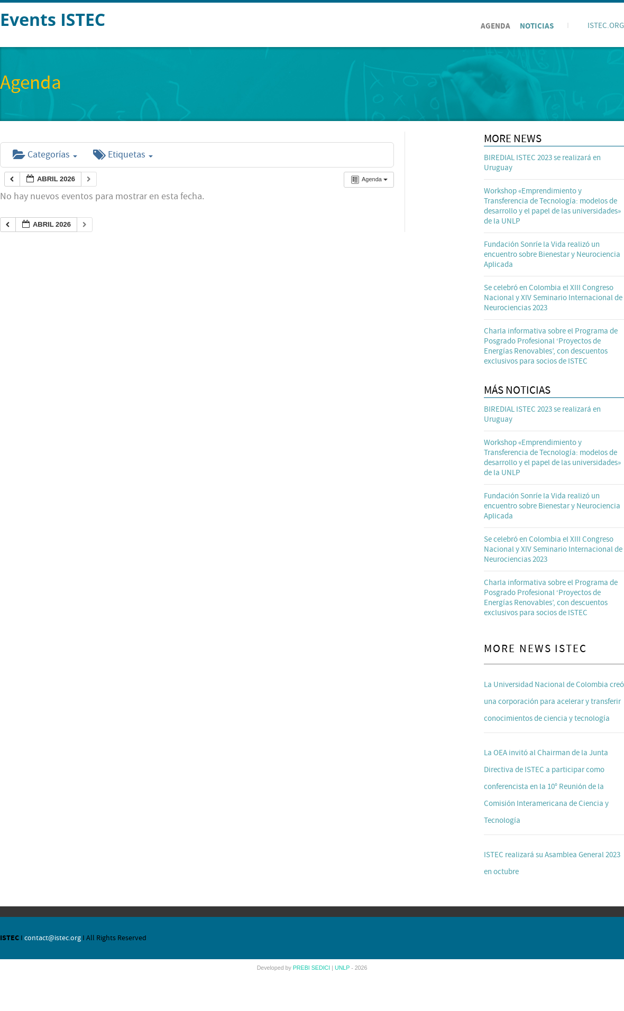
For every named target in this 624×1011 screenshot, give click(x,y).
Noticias (537, 26)
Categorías (45, 155)
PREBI (302, 967)
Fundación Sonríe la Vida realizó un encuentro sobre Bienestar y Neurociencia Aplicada (552, 254)
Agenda (495, 26)
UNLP (343, 967)
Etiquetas (123, 155)
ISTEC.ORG (606, 26)
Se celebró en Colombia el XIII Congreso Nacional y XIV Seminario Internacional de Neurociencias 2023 (553, 298)
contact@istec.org (52, 938)
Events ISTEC (52, 19)
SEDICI (321, 967)
